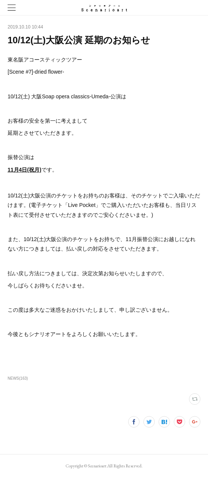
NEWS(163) (18, 378)
